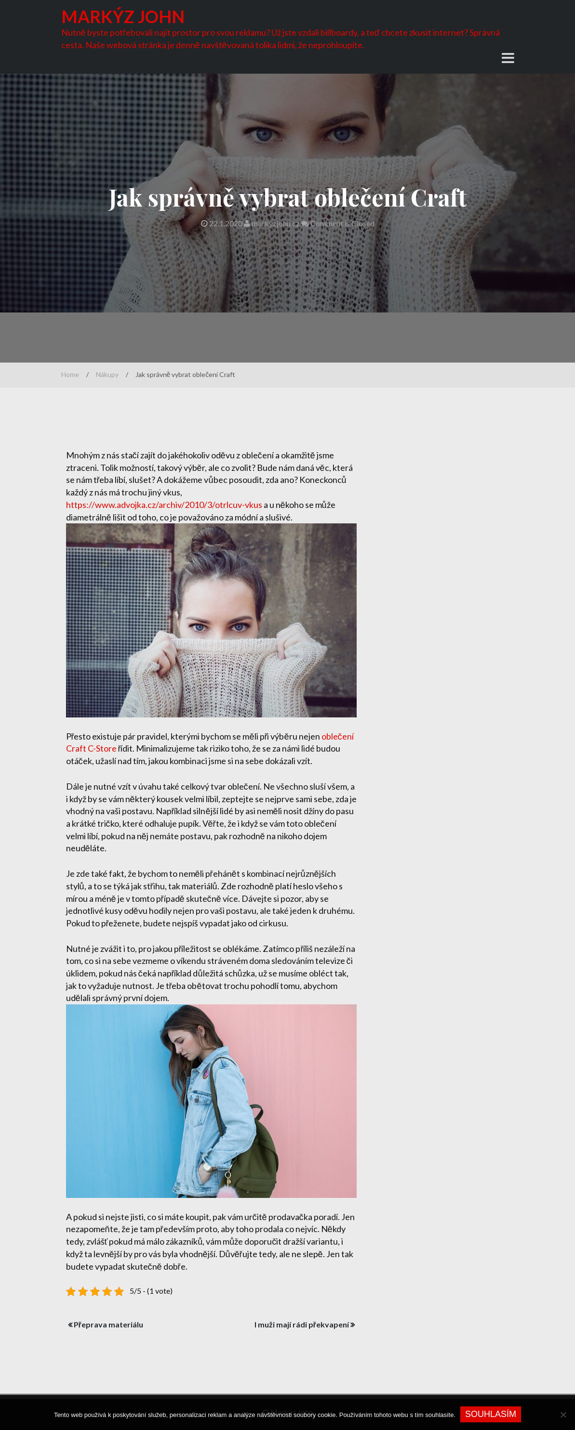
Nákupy (107, 374)
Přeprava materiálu (108, 1324)
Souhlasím (490, 1414)
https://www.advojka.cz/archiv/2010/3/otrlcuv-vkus (164, 504)
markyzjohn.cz (272, 223)
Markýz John (124, 16)
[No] (563, 1414)
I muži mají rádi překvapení (301, 1324)
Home (70, 374)
